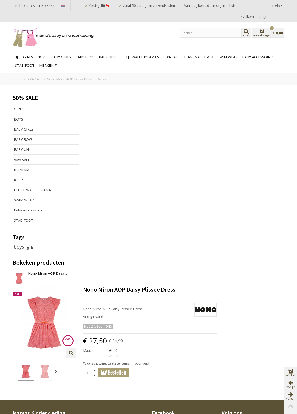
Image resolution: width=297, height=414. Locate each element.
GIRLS (28, 57)
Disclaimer (23, 385)
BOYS (42, 57)
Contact (160, 362)
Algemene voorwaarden (34, 367)
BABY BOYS (84, 57)
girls (30, 247)
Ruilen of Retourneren (32, 379)
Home (18, 79)
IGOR (208, 57)
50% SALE (172, 57)
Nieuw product (96, 367)
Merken (48, 65)
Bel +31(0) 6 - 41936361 (35, 5)
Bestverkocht (95, 373)
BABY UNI (107, 57)
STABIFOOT (23, 220)
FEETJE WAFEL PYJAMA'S (139, 57)
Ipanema (192, 57)
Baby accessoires (258, 57)
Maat (156, 157)
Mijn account (163, 373)
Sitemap (160, 367)
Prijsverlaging (95, 362)
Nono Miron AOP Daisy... (47, 273)
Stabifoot (25, 65)
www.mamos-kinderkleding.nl (40, 327)
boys (19, 247)
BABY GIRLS (61, 57)
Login (263, 16)
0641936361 (27, 320)
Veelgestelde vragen (31, 362)
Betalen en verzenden (32, 373)
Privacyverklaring (28, 390)
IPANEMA (21, 169)
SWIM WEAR (228, 57)
